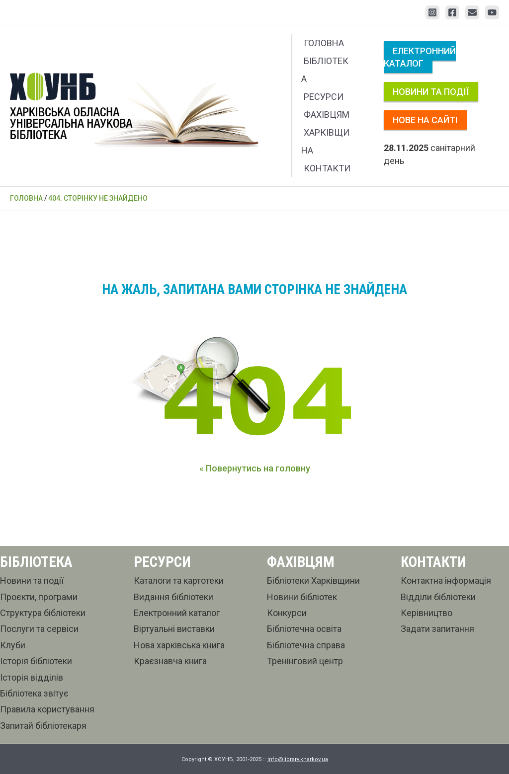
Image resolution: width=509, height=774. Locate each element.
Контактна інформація (446, 580)
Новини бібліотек (302, 597)
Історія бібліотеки (36, 661)
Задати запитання (437, 628)
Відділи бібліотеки (438, 597)
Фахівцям (326, 114)
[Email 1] (472, 12)
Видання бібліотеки (173, 597)
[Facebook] (452, 12)
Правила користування (47, 709)
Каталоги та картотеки (179, 580)
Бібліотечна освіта (304, 628)
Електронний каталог (420, 57)
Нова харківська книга (179, 645)
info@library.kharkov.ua (297, 759)
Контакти (327, 168)
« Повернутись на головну (254, 468)
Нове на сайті (425, 120)
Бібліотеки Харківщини (313, 580)
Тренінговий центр (305, 661)
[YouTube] (492, 12)
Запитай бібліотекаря (43, 725)
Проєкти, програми (39, 597)
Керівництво (426, 613)
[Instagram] (432, 12)
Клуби (12, 645)
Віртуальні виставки (174, 628)
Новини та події (431, 91)
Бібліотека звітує (34, 693)
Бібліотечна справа (306, 645)
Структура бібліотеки (42, 613)
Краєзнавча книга (170, 661)
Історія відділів (31, 677)
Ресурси (323, 96)
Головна (324, 43)
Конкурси (287, 613)
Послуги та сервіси (39, 628)
